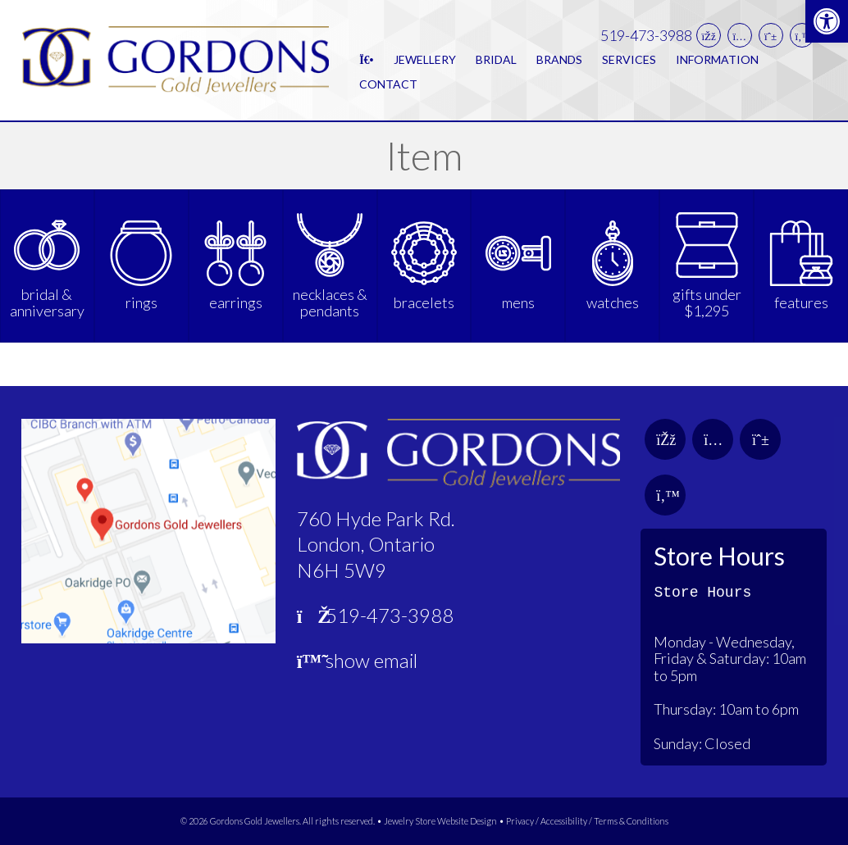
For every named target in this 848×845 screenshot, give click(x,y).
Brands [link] (559, 59)
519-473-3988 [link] (646, 35)
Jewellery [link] (425, 59)
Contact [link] (388, 84)
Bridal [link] (496, 59)
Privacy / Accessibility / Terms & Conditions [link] (587, 820)
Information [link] (717, 59)
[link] (826, 21)
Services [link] (629, 59)
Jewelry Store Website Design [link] (440, 820)
